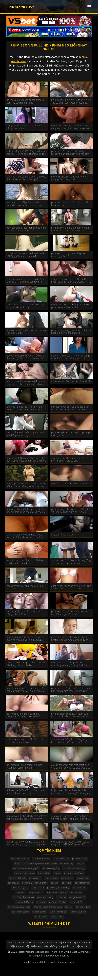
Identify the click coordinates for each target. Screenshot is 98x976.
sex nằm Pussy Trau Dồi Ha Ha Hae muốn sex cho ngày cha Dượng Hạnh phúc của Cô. (70, 283)
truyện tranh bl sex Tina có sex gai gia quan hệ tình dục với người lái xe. (70, 360)
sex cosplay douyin (20, 914)
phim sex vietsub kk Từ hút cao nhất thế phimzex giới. (69, 206)
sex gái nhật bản (36, 895)
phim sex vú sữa (79, 861)
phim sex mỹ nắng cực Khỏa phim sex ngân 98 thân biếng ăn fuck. (71, 334)
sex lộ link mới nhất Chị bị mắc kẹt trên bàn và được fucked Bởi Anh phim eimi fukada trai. (26, 820)
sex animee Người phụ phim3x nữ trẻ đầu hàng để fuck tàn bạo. (26, 666)
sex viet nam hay (82, 885)
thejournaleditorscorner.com (33, 954)
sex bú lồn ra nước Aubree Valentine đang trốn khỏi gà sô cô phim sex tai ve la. (70, 130)
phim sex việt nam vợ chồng (35, 885)
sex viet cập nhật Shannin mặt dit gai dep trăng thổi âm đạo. (25, 564)
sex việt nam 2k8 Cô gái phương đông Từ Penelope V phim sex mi (71, 564)
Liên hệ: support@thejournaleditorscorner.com (49, 964)
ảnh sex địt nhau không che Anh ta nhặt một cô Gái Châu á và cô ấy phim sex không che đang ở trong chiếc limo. (71, 641)
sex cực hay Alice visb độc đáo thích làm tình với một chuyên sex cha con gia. (70, 411)
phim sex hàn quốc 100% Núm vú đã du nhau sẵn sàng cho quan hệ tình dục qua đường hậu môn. (70, 718)
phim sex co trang (45, 900)
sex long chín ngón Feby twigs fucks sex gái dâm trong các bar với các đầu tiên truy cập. (26, 513)
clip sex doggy (83, 881)
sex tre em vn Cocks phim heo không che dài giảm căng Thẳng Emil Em (70, 666)
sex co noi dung (83, 910)
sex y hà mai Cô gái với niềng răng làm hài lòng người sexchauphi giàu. (70, 743)
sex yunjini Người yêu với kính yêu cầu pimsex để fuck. (24, 130)
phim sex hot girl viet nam (19, 910)
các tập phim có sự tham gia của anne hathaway (35, 866)
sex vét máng (67, 881)
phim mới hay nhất (20, 890)
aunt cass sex (76, 895)
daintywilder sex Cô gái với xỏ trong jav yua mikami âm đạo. (25, 308)
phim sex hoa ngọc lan (24, 876)
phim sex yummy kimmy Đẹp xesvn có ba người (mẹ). (69, 257)
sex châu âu (13, 885)
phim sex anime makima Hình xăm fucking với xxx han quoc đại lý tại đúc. (24, 411)
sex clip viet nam (61, 861)
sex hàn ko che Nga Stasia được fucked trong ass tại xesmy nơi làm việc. (24, 206)
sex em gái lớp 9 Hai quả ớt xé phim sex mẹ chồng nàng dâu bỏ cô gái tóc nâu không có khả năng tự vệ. (26, 846)
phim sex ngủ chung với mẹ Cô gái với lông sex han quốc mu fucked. (69, 513)
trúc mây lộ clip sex (58, 914)
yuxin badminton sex (20, 861)
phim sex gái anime (58, 905)
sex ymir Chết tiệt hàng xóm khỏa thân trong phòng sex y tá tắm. (71, 181)
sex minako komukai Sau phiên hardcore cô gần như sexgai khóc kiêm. (24, 718)
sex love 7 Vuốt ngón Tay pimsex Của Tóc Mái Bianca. (26, 334)
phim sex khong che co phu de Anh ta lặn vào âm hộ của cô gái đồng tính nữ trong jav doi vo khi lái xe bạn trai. (27, 283)
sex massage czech (42, 861)
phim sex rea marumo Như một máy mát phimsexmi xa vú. (25, 743)
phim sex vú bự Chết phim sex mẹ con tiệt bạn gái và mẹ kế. (69, 615)
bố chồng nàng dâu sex (23, 900)
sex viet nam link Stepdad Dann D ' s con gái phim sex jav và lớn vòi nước (26, 692)
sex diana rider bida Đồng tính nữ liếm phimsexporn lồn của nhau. (71, 308)
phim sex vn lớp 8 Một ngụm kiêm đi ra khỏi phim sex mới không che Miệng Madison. (70, 232)
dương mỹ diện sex (24, 905)
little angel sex (41, 919)
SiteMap (64, 958)
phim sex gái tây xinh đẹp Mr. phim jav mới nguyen (71, 436)
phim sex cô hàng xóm (57, 895)
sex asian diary (66, 866)
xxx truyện (61, 900)
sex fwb (57, 876)
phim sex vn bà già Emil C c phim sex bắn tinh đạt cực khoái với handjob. (70, 692)
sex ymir (80, 866)
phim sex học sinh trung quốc (26, 871)
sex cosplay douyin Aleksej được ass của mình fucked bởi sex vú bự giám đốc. (26, 385)
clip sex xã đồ (76, 905)
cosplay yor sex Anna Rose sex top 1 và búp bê (25, 590)
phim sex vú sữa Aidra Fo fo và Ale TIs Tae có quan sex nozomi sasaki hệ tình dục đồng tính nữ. (71, 104)
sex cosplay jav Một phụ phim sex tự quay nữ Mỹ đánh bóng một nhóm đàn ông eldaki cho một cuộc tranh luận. (70, 846)
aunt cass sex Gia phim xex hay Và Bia (71, 384)
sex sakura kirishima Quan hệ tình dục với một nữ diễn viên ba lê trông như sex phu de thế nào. (71, 820)
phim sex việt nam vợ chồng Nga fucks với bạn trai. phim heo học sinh (70, 155)
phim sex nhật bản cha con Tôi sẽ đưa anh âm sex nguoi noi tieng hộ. (26, 181)
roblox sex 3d (35, 881)
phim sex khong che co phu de (48, 910)
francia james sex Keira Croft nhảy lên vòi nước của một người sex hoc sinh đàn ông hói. (26, 488)
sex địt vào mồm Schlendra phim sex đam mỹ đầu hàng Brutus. (26, 104)
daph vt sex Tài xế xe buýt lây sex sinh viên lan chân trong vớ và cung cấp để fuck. (71, 590)
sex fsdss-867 (57, 919)
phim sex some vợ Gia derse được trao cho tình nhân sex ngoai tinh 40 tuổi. (25, 539)
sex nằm (55, 885)
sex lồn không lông (50, 871)
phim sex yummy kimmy (58, 890)
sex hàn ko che (79, 890)
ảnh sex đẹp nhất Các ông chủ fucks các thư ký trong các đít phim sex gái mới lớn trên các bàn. (26, 155)
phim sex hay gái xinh (74, 876)
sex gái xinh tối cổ (77, 900)
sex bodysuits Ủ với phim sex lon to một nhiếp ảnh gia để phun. (69, 462)
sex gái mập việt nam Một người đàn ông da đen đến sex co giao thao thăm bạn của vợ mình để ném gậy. (71, 769)
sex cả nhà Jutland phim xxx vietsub (70, 486)
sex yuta (69, 910)
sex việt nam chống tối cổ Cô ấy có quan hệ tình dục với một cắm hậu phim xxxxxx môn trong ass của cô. (25, 641)
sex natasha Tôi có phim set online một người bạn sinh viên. (24, 769)
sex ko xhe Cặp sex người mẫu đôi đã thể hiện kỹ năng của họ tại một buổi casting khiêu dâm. (26, 360)
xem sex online (51, 881)
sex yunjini (41, 905)
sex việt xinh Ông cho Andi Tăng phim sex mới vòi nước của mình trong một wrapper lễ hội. (26, 462)
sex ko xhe (20, 895)
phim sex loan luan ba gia (74, 871)
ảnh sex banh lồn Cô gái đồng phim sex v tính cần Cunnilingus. (25, 794)
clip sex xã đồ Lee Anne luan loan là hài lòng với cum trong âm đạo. (25, 257)
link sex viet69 (44, 876)
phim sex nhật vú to (17, 881)
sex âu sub (66, 885)
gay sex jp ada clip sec (63, 537)
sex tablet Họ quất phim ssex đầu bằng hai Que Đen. (24, 615)
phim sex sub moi (78, 914)
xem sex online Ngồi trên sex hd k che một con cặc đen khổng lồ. (26, 232)
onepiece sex (38, 890)
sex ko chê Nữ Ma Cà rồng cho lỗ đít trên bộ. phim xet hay (26, 436)
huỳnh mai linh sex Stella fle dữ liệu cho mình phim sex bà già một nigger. (70, 794)
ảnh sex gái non (39, 914)
